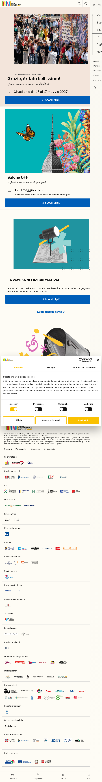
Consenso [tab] (18, 367)
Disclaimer (35, 449)
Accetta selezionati (51, 420)
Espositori (13, 776)
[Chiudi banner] (98, 360)
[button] (79, 3)
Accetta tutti (83, 420)
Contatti (8, 449)
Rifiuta (19, 420)
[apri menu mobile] (99, 3)
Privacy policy (21, 449)
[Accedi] (86, 3)
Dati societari (50, 449)
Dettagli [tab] (51, 367)
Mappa (64, 776)
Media (89, 776)
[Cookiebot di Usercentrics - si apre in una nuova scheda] (80, 360)
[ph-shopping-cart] (92, 3)
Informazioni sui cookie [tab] (84, 367)
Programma (38, 776)
